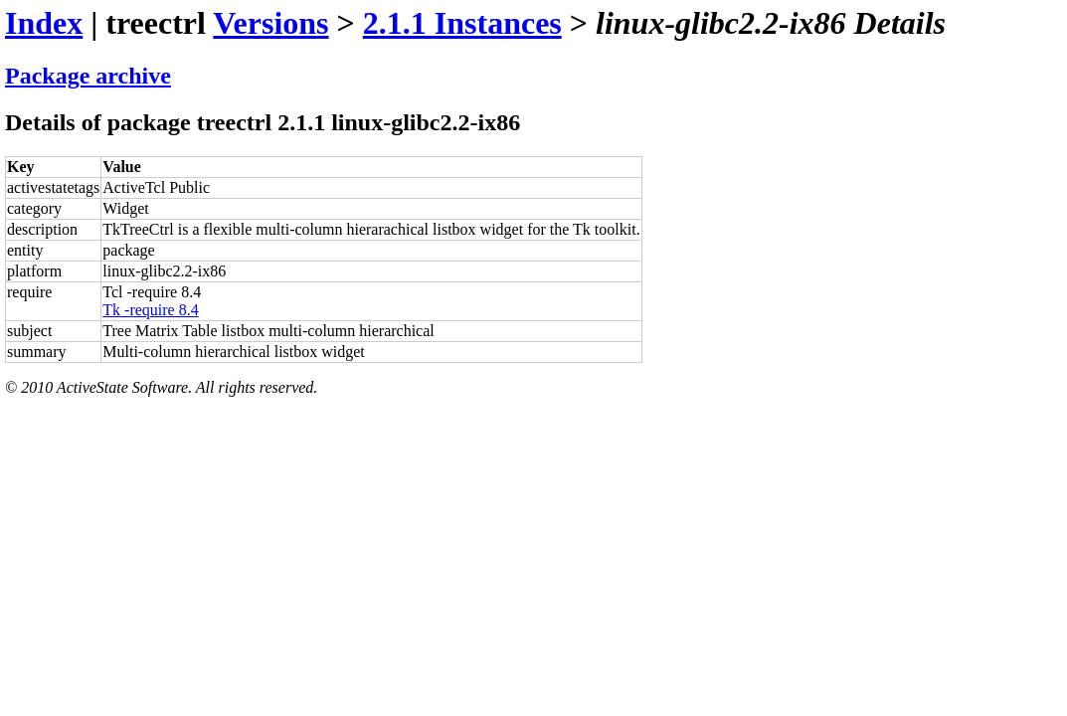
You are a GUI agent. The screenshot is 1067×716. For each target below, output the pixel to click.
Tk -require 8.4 (150, 309)
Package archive (88, 76)
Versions (270, 23)
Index (44, 23)
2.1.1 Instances (462, 23)
